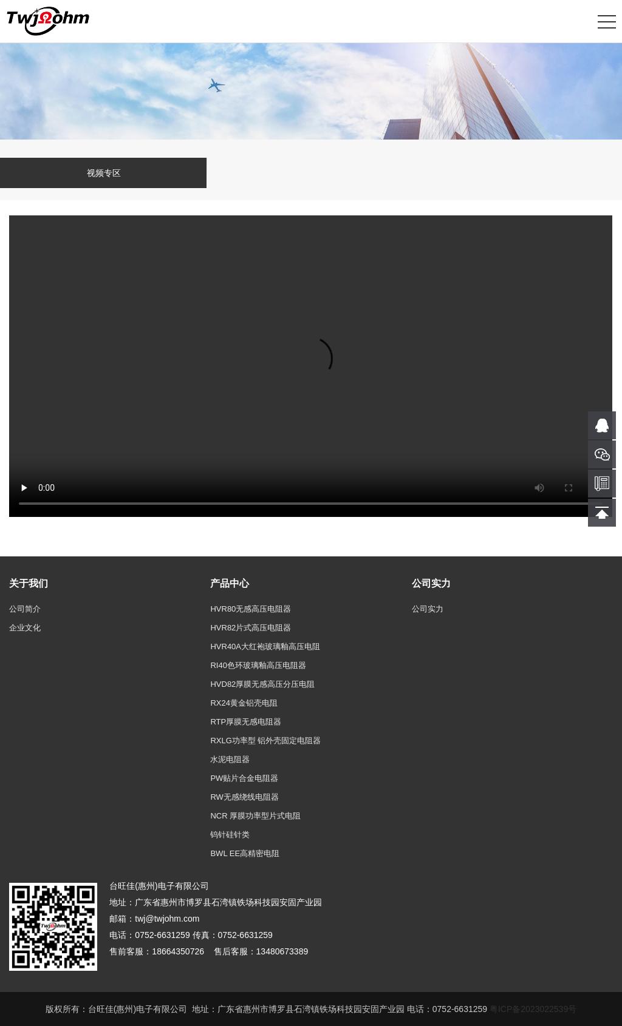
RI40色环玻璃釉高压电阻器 (258, 665)
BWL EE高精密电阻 (244, 853)
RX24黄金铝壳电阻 (244, 702)
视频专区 (104, 173)
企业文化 (25, 627)
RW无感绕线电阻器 (244, 797)
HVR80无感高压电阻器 (250, 608)
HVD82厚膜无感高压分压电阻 (262, 684)
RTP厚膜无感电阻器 (245, 721)
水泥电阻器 (230, 759)
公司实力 (427, 608)
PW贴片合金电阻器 (244, 778)
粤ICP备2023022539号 (533, 1009)
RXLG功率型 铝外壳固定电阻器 (265, 740)
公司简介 (25, 608)
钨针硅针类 (230, 834)
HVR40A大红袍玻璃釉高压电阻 (265, 646)
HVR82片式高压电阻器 (250, 627)
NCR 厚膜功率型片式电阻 (255, 815)
